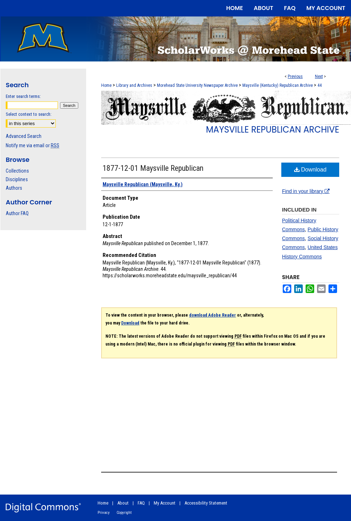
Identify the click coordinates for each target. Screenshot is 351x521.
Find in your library (306, 191)
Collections (17, 171)
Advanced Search (23, 136)
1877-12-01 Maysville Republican (153, 168)
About (123, 503)
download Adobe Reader (212, 315)
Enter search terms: (23, 96)
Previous (295, 76)
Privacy (104, 512)
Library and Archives (134, 85)
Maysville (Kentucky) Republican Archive (277, 85)
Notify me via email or (32, 145)
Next (319, 76)
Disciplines (17, 179)
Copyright (124, 512)
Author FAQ (17, 213)
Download (310, 170)
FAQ (141, 503)
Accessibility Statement (205, 503)
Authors (14, 188)
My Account (165, 503)
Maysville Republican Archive (272, 129)
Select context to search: (28, 114)
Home (106, 85)
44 (319, 85)
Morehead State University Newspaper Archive (197, 85)
